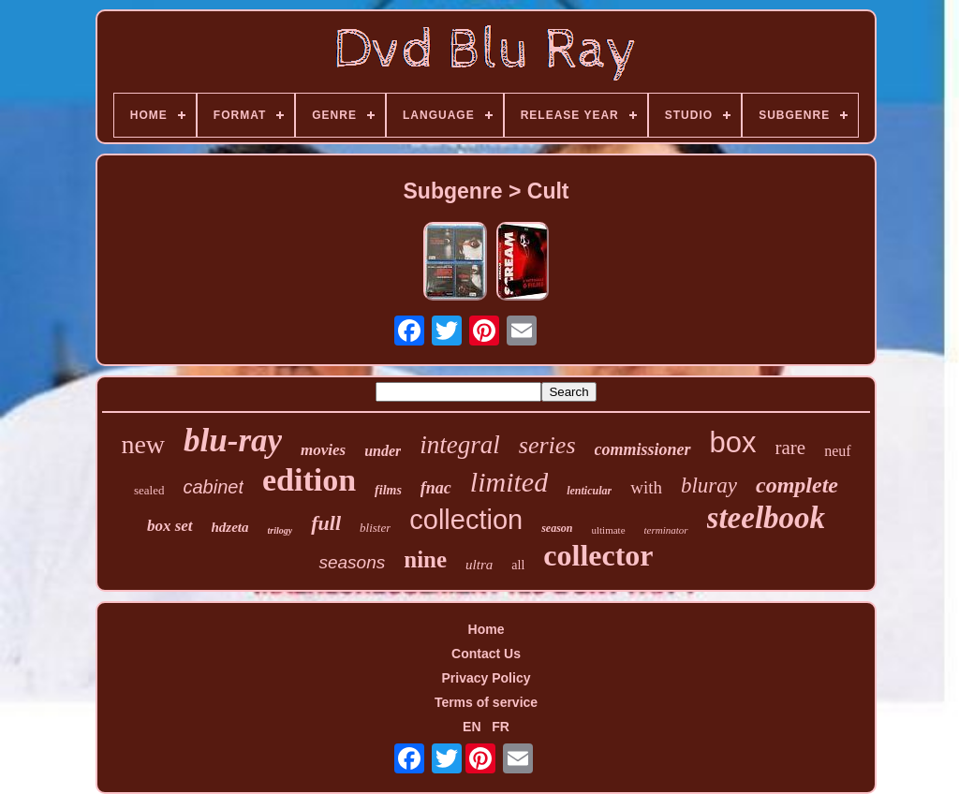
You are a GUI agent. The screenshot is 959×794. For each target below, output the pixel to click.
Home (486, 629)
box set (170, 526)
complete (797, 485)
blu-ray (233, 440)
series (547, 445)
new (143, 444)
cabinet (213, 487)
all (517, 565)
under (382, 451)
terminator (666, 530)
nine (425, 559)
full (326, 523)
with (646, 487)
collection (466, 520)
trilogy (280, 530)
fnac (435, 487)
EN (471, 726)
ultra (479, 564)
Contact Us (486, 653)
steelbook (766, 518)
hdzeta (230, 527)
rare (790, 447)
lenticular (589, 490)
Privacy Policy (486, 677)
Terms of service (486, 702)
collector (598, 555)
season (556, 528)
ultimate (609, 530)
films (388, 490)
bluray (709, 485)
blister (375, 528)
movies (323, 450)
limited (509, 481)
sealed (149, 490)
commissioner (643, 449)
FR (500, 726)
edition (309, 480)
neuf (837, 451)
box (733, 442)
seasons (351, 562)
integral (460, 445)
